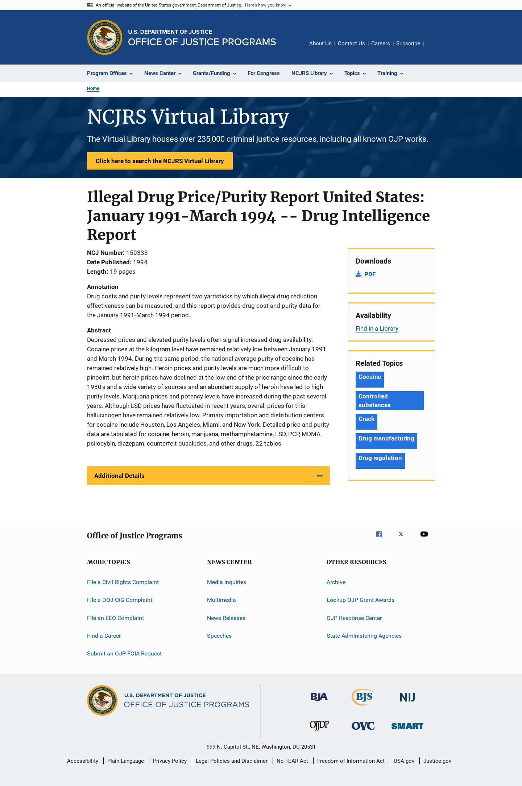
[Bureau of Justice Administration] (319, 702)
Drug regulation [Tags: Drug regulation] (380, 458)
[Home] (202, 37)
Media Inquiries (226, 582)
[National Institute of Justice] (407, 702)
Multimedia (221, 599)
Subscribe (408, 43)
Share (435, 48)
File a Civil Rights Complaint (123, 582)
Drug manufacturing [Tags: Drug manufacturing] (386, 438)
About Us (320, 43)
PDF (370, 274)
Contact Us (351, 43)
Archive (336, 582)
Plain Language (125, 761)
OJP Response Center (354, 618)
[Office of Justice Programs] (105, 37)
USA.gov (404, 761)
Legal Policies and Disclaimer (232, 761)
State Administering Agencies (364, 635)
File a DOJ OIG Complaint (119, 599)
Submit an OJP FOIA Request (124, 653)
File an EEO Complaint (115, 618)
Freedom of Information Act (351, 761)
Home (93, 88)
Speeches (219, 635)
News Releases (226, 618)
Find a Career (104, 635)
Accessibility (82, 761)
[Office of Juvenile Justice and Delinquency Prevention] (319, 732)
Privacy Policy (170, 761)
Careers (380, 43)
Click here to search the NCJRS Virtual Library (160, 161)
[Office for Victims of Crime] (363, 731)
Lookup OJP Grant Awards (360, 599)
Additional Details (119, 475)
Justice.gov (437, 761)
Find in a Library (377, 328)
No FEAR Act (292, 761)
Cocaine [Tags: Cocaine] (370, 376)
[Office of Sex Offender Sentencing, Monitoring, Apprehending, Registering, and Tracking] (407, 730)
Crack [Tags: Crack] (366, 418)
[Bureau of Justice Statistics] (363, 707)
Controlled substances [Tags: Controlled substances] (375, 401)
